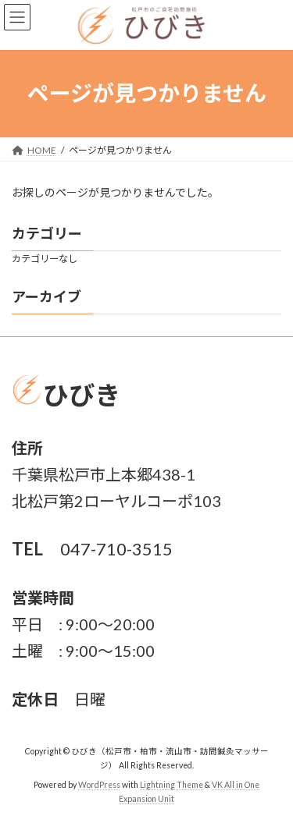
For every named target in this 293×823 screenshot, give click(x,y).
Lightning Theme (171, 784)
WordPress (99, 784)
